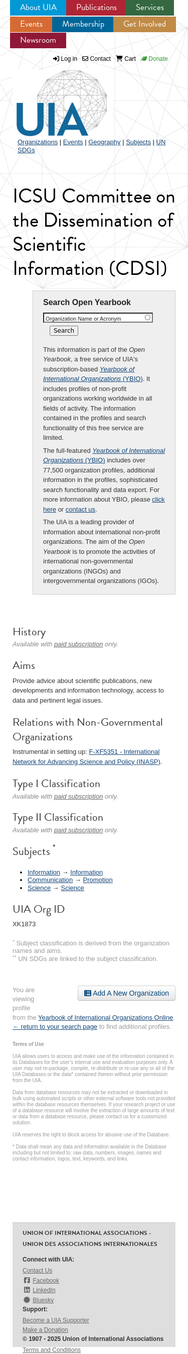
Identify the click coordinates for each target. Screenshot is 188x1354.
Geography (104, 142)
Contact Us (37, 1270)
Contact (96, 58)
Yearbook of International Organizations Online (105, 1017)
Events (31, 24)
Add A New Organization (126, 993)
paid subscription (78, 644)
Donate (154, 58)
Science (39, 888)
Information (44, 872)
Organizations (38, 142)
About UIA (38, 7)
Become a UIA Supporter (56, 1320)
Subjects (138, 142)
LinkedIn (39, 1290)
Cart (126, 58)
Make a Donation (45, 1329)
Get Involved (144, 24)
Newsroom (38, 40)
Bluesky (38, 1300)
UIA (50, 97)
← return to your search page (55, 1026)
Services (150, 7)
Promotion (98, 880)
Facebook (41, 1280)
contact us (80, 509)
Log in (69, 58)
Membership (83, 24)
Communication (50, 880)
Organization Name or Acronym (83, 319)
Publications (96, 7)
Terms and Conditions (52, 1349)
